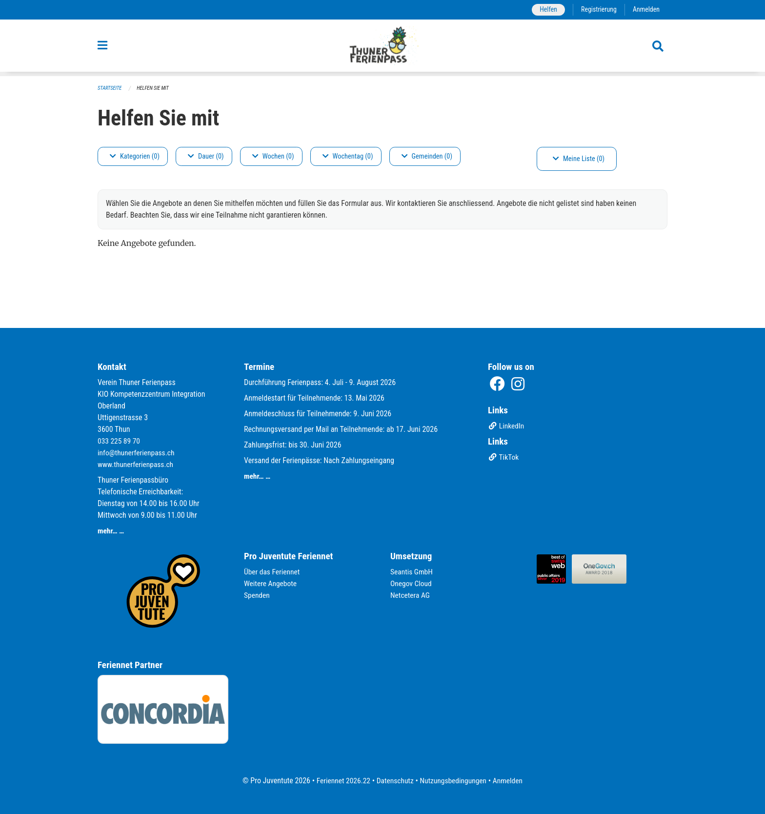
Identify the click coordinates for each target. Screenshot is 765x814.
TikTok (504, 458)
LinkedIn (506, 426)
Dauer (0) (206, 156)
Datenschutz (394, 780)
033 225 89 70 (119, 441)
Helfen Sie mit (155, 88)
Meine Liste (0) (578, 159)
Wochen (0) (273, 156)
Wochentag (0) (347, 156)
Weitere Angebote (271, 583)
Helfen (546, 9)
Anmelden (646, 9)
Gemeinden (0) (427, 156)
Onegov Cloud (411, 583)
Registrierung (597, 9)
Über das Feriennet (273, 571)
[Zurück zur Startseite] (382, 47)
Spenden (257, 595)
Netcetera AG (410, 595)
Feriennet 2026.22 (341, 780)
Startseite (110, 88)
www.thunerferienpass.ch (137, 464)
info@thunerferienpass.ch (137, 452)
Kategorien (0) (135, 156)
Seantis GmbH (412, 571)
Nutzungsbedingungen (454, 780)
